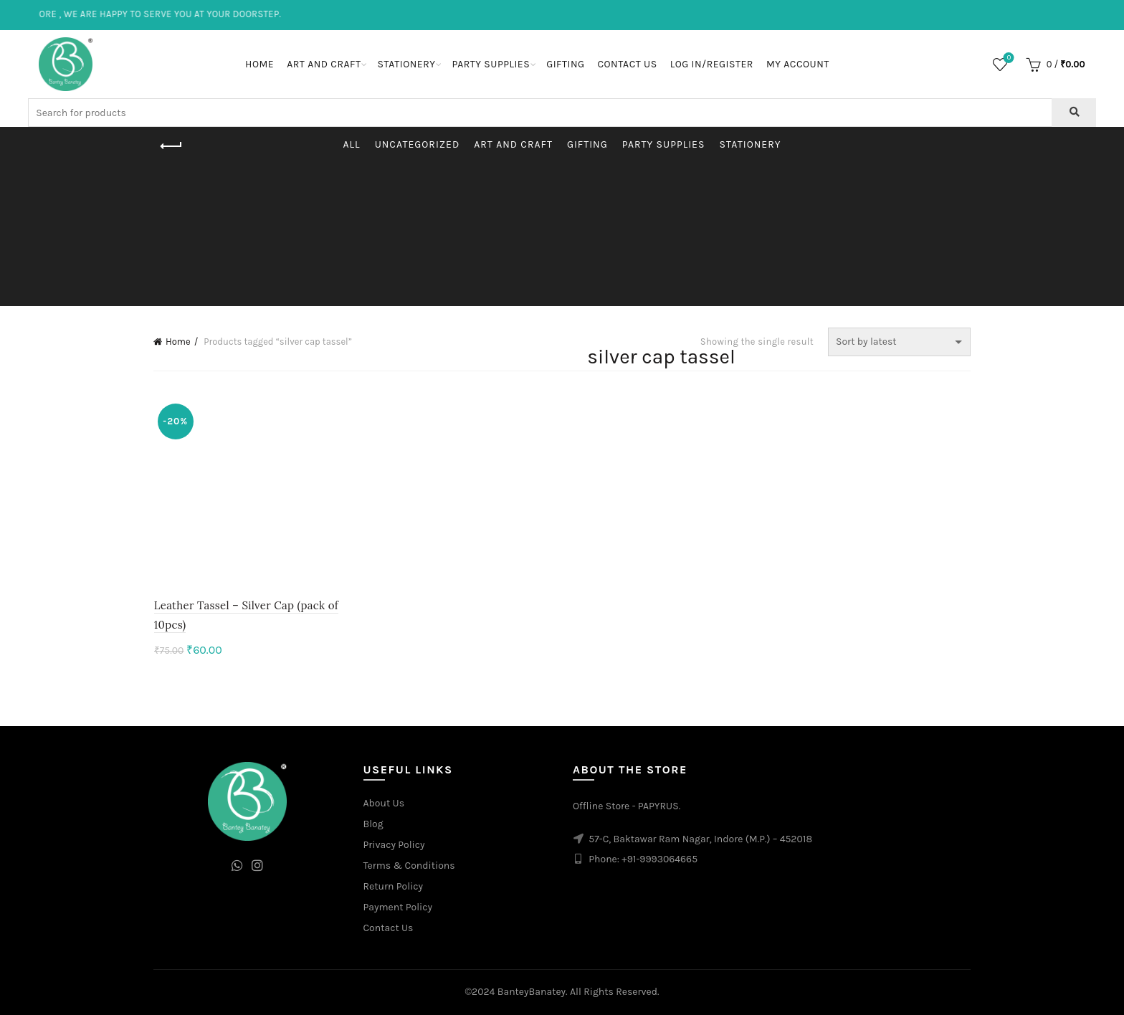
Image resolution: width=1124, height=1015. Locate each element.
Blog (373, 825)
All (352, 144)
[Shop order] (899, 342)
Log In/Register (711, 64)
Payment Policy (398, 908)
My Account (797, 64)
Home (259, 64)
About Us (384, 804)
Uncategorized (417, 144)
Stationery (406, 64)
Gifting (565, 64)
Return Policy (393, 887)
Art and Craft (324, 64)
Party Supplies (491, 64)
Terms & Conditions (409, 866)
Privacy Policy (394, 845)
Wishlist (1007, 58)
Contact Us (627, 64)
